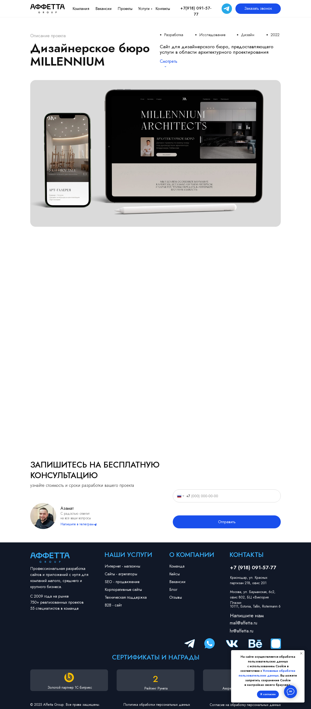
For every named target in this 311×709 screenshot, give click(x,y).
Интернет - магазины (122, 566)
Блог (173, 589)
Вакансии (103, 8)
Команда (176, 566)
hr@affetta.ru (241, 631)
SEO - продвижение (122, 582)
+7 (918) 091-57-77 (253, 567)
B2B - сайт (113, 605)
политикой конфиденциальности (222, 519)
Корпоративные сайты (123, 589)
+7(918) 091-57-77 (196, 11)
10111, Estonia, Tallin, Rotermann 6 (255, 606)
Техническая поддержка (126, 597)
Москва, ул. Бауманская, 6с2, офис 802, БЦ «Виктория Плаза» (252, 597)
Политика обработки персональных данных (156, 704)
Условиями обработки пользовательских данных (267, 673)
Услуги (144, 8)
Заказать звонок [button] (258, 8)
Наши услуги (128, 554)
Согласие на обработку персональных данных (245, 704)
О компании (191, 554)
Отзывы (175, 597)
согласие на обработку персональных (237, 515)
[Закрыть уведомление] (301, 653)
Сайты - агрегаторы (121, 574)
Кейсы (174, 574)
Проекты (125, 8)
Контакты (163, 8)
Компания (81, 8)
